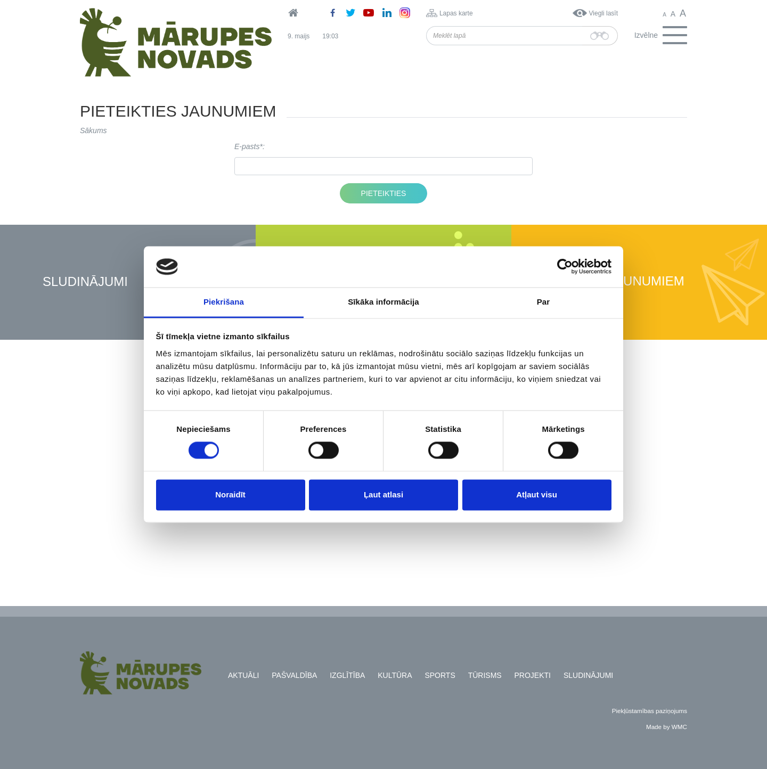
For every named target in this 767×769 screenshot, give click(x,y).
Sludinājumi (85, 282)
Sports (440, 675)
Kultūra (395, 675)
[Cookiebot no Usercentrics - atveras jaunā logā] (564, 267)
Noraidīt (230, 494)
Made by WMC (666, 726)
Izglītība (347, 675)
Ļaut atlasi (383, 494)
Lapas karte (456, 13)
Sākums (93, 130)
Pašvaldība (294, 675)
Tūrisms (485, 675)
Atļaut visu (536, 494)
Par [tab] (543, 301)
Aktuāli (243, 675)
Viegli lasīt (603, 13)
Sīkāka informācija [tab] (383, 301)
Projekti (533, 675)
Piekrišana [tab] (223, 301)
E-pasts (246, 146)
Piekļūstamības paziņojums (649, 710)
